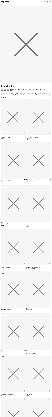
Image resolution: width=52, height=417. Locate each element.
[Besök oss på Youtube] (10, 381)
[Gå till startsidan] (5, 2)
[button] (26, 345)
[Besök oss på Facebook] (14, 381)
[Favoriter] (42, 1)
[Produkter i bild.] (26, 44)
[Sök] (39, 1)
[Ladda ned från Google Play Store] (13, 377)
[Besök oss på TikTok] (2, 381)
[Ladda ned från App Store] (4, 377)
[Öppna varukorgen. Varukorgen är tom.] (47, 1)
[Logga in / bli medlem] (44, 1)
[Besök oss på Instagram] (6, 381)
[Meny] (50, 1)
